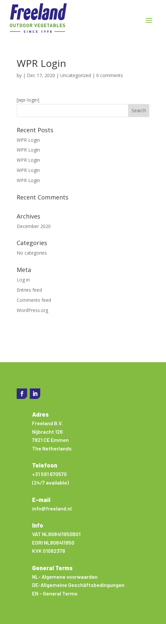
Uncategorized (75, 75)
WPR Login (28, 140)
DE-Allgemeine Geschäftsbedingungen (78, 585)
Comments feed (34, 300)
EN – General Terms (55, 593)
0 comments (109, 75)
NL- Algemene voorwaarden (65, 576)
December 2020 (34, 226)
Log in (23, 280)
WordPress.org (32, 310)
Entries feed (29, 290)
